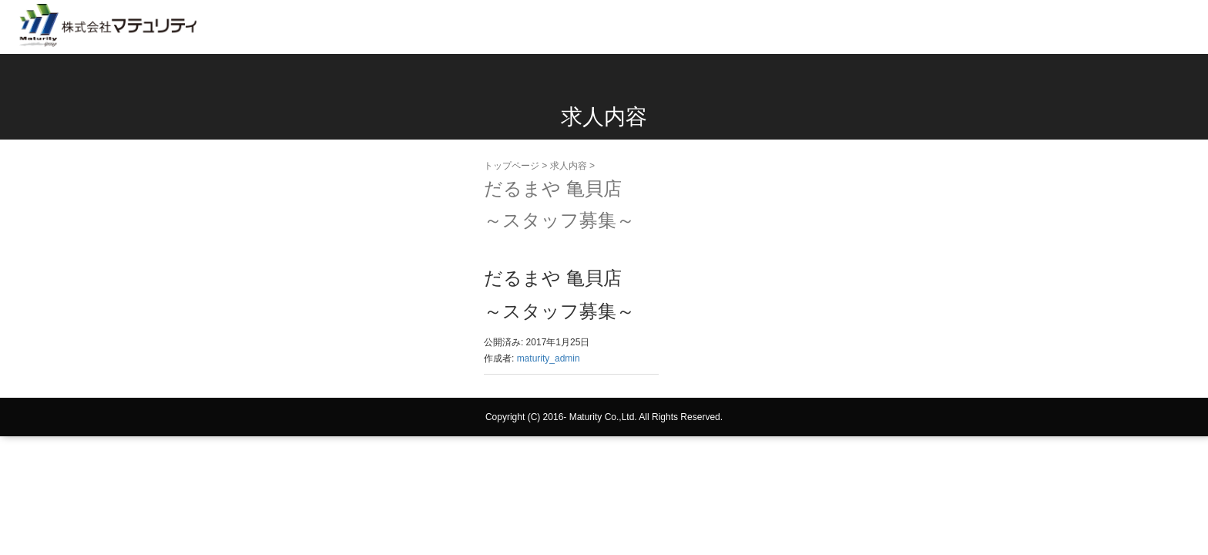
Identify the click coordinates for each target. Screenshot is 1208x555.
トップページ (511, 165)
